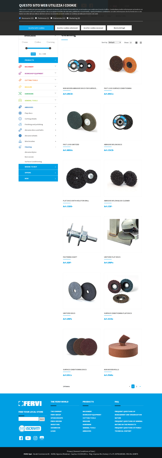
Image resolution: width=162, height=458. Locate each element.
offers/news (40, 36)
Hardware (29, 94)
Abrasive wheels (31, 135)
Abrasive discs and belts (34, 130)
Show (126, 42)
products (40, 60)
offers (40, 172)
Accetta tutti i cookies (36, 28)
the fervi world (59, 401)
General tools (31, 100)
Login (53, 431)
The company (56, 411)
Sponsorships (57, 418)
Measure (28, 87)
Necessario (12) (28, 18)
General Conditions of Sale (84, 451)
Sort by (104, 42)
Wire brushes (30, 141)
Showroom (55, 428)
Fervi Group (56, 415)
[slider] (26, 48)
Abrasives (29, 107)
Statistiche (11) (59, 18)
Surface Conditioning (33, 161)
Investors (55, 424)
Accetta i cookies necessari (93, 28)
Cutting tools (31, 80)
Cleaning (28, 147)
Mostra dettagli (119, 28)
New (40, 178)
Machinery (29, 67)
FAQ (117, 401)
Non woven (29, 157)
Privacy (69, 451)
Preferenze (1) (43, 18)
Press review (56, 421)
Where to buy (40, 167)
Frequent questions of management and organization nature (128, 414)
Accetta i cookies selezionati (67, 28)
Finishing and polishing (34, 124)
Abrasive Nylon (30, 152)
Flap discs (28, 113)
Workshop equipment (34, 73)
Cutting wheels (31, 119)
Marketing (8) (74, 18)
